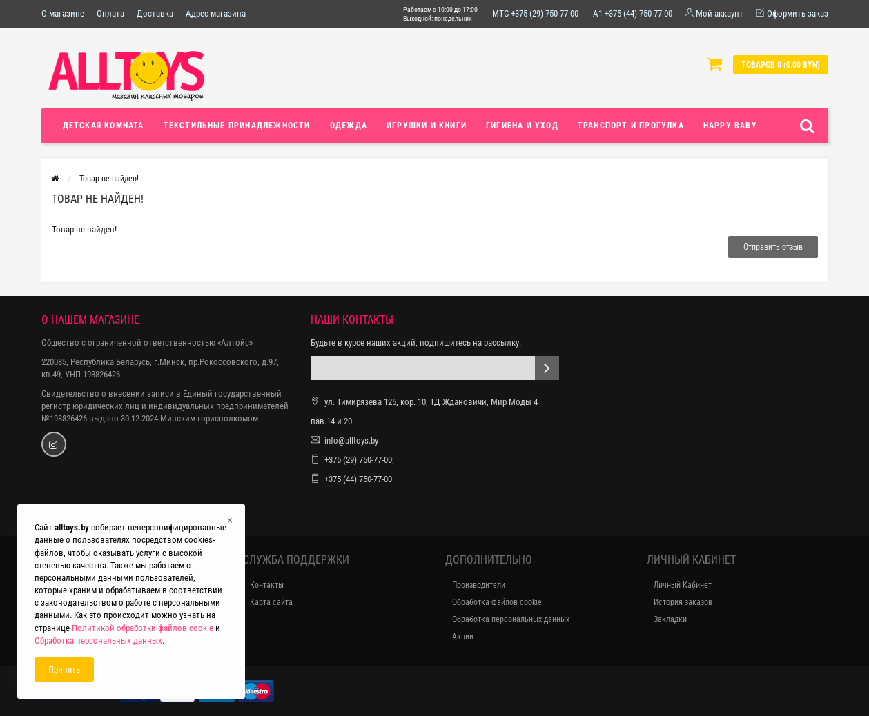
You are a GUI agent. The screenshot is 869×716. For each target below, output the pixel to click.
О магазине (62, 13)
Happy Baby (730, 125)
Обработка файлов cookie (497, 602)
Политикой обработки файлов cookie (142, 628)
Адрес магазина (216, 13)
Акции (462, 637)
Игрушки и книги (427, 125)
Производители (478, 585)
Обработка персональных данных (510, 619)
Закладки (670, 619)
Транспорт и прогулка (631, 125)
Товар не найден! (109, 178)
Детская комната (103, 125)
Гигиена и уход (522, 125)
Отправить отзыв (773, 247)
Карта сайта (271, 602)
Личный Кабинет (683, 585)
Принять (64, 669)
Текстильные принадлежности (237, 125)
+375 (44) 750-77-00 (358, 479)
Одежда (348, 125)
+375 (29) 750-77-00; (359, 460)
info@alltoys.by (351, 440)
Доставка (155, 13)
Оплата (110, 13)
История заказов (683, 602)
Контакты (267, 585)
